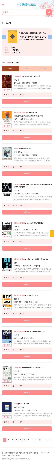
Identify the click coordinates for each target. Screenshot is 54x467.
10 (40, 440)
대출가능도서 (43, 68)
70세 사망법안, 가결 (24, 148)
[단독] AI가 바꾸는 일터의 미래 (35, 331)
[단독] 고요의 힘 (23, 404)
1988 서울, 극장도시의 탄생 (31, 76)
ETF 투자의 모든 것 (31, 295)
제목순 (10, 68)
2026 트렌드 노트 (31, 112)
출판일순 (27, 68)
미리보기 (7, 90)
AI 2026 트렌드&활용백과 (34, 223)
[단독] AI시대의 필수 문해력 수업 (32, 368)
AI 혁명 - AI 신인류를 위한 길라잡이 (36, 259)
